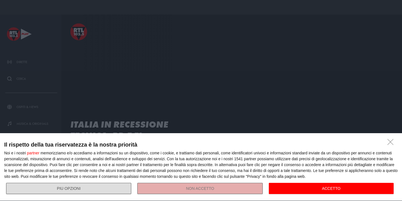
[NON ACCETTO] (391, 143)
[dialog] (201, 167)
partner (33, 153)
